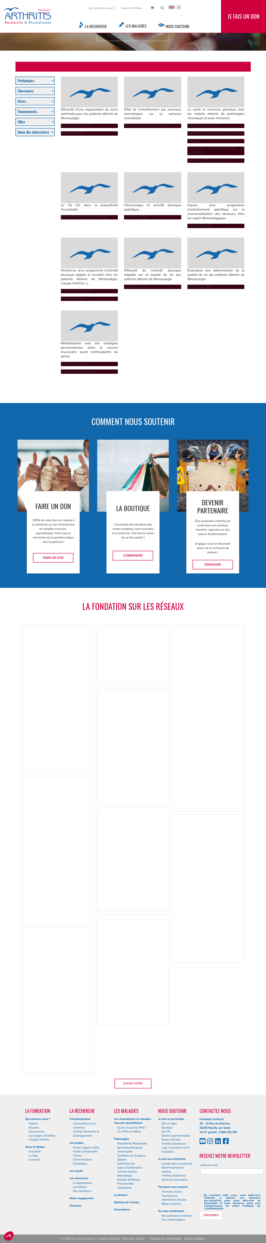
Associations (122, 1210)
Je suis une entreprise (172, 1159)
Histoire (33, 1123)
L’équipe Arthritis (38, 1140)
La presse (34, 1159)
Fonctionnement (80, 1119)
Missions (33, 1128)
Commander (133, 555)
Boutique (167, 1128)
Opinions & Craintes (126, 1202)
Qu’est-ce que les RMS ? (132, 1128)
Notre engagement (81, 1198)
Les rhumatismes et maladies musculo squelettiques (132, 1121)
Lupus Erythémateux (129, 1168)
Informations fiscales (174, 1200)
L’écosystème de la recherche (84, 1126)
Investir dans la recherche (177, 1164)
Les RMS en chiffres (129, 1131)
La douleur (121, 1195)
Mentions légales (194, 1239)
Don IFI (166, 1131)
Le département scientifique (82, 1185)
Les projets (77, 1143)
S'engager (212, 564)
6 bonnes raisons (172, 1192)
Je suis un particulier (171, 1119)
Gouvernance (36, 1131)
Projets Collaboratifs (85, 1151)
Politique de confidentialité (165, 1239)
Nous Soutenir (177, 26)
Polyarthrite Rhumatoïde (132, 1143)
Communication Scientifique (82, 1162)
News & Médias (131, 8)
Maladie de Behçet (128, 1180)
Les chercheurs (79, 1178)
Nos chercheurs (82, 1191)
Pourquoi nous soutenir (173, 1187)
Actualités (34, 1151)
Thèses (77, 1156)
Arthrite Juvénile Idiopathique (127, 1174)
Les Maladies (136, 26)
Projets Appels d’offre (86, 1148)
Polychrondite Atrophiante (125, 1186)
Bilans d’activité (171, 1204)
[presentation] (232, 1186)
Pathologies (121, 1139)
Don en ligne (169, 1123)
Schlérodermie (126, 1164)
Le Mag (32, 1156)
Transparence (170, 1196)
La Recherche (96, 26)
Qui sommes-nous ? (102, 8)
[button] (9, 1236)
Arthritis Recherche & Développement (86, 1134)
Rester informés (171, 1140)
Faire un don (53, 558)
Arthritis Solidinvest (174, 1144)
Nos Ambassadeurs (173, 1220)
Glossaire (75, 1206)
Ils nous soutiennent (171, 1211)
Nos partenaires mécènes (177, 1216)
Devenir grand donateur (176, 1136)
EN (175, 7)
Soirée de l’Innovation (175, 1180)
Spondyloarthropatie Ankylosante (129, 1150)
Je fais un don (243, 16)
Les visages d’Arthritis (41, 1136)
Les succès (76, 1171)
